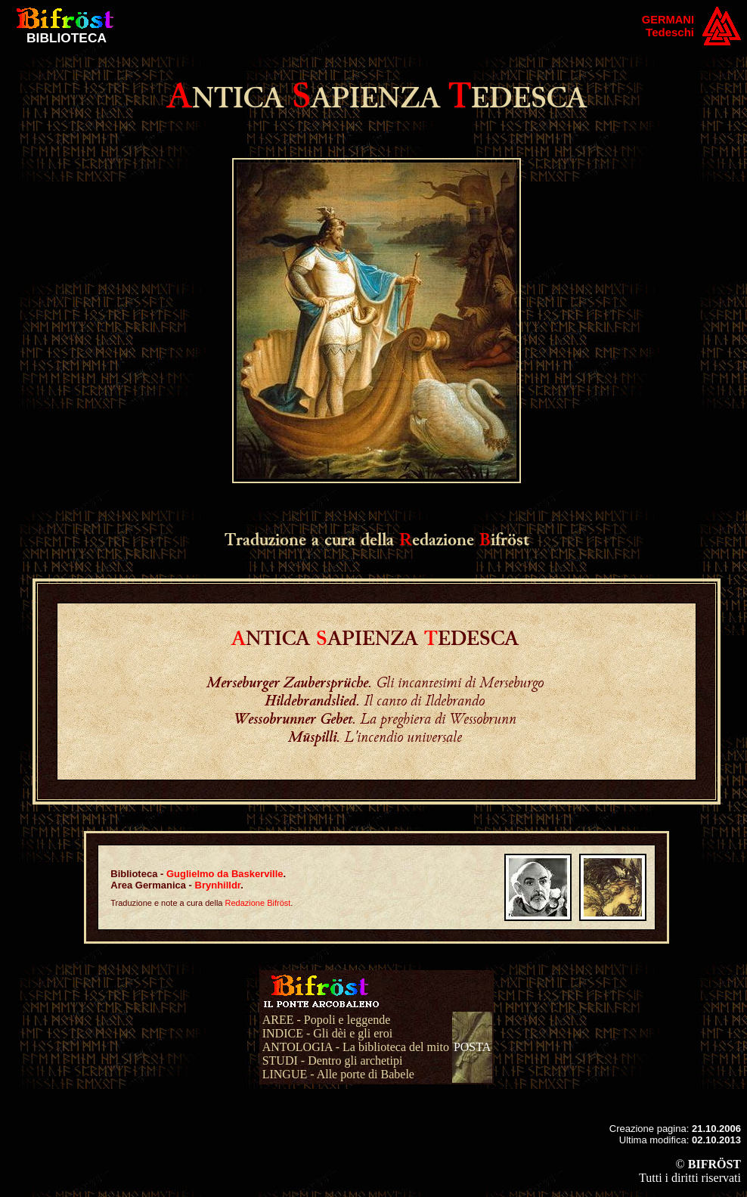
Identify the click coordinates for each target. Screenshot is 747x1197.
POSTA (472, 1046)
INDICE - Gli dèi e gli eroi (327, 1033)
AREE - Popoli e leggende (326, 1019)
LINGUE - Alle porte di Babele (338, 1074)
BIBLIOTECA (66, 37)
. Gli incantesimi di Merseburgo (375, 682)
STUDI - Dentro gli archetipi (332, 1060)
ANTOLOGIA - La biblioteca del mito (355, 1046)
